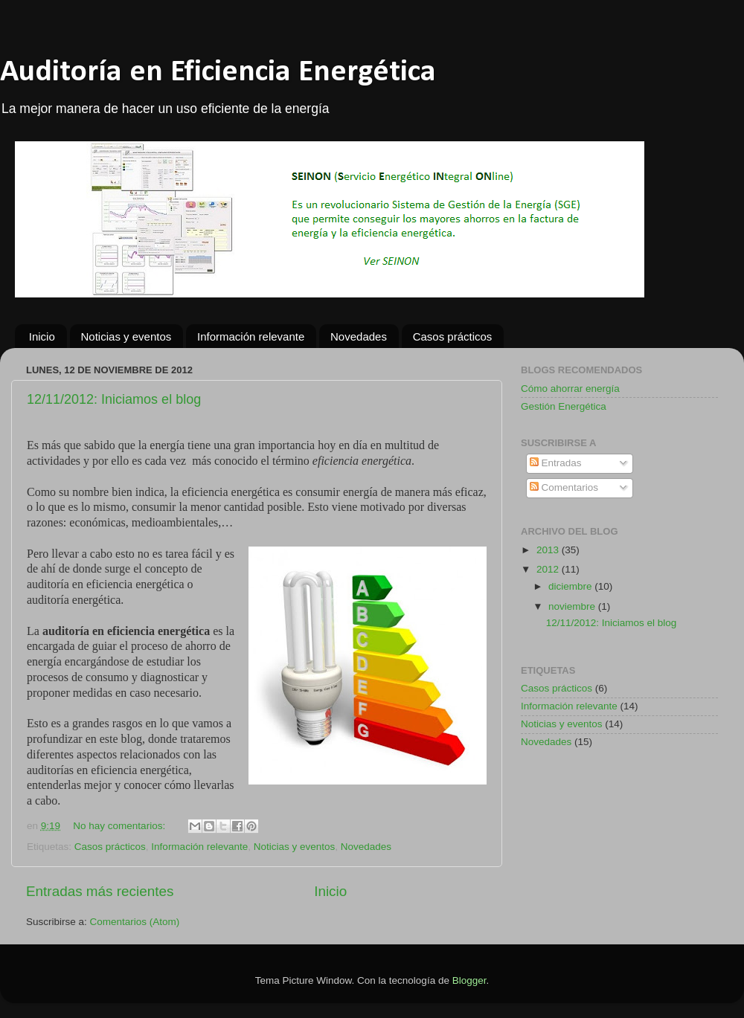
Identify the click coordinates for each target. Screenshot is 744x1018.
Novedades (358, 336)
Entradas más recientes (99, 891)
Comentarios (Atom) (135, 921)
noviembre (573, 606)
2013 (549, 549)
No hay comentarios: (120, 825)
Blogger (469, 980)
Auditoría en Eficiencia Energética (218, 72)
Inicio (42, 336)
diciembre (571, 586)
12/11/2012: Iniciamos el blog (114, 399)
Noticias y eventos (126, 336)
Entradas (556, 462)
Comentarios (564, 487)
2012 (549, 569)
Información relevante (250, 336)
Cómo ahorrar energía (570, 388)
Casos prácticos (453, 336)
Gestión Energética (563, 406)
